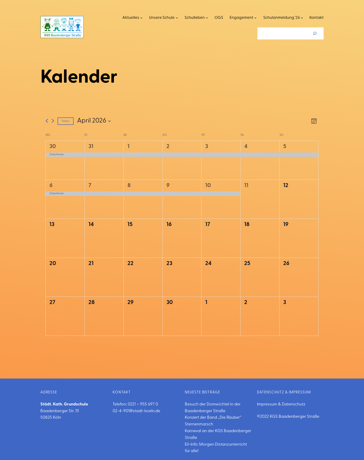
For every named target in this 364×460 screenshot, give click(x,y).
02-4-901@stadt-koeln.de (136, 411)
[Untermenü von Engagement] (255, 17)
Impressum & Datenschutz (281, 404)
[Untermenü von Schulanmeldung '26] (302, 17)
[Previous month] (47, 121)
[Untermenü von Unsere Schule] (177, 17)
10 (208, 185)
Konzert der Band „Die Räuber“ (213, 417)
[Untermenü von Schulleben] (207, 17)
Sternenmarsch (199, 424)
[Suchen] (315, 33)
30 (52, 146)
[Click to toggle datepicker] (94, 121)
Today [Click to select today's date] (66, 121)
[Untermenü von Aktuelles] (141, 17)
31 (90, 146)
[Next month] (53, 121)
